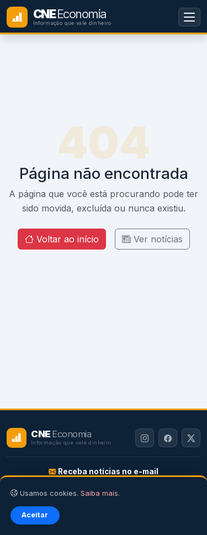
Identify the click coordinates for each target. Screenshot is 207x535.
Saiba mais (99, 493)
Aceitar (35, 515)
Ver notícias (152, 239)
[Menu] (189, 17)
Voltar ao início (62, 239)
